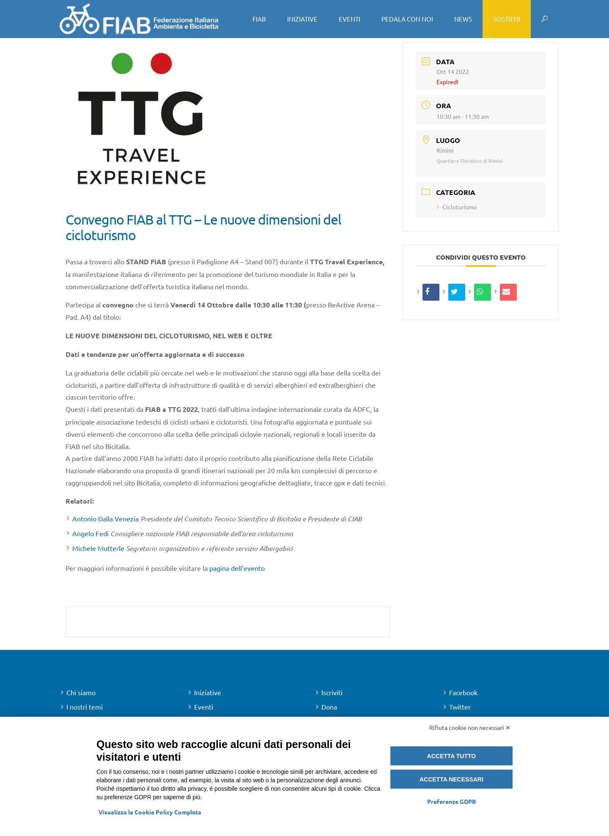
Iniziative (207, 692)
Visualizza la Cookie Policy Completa (150, 812)
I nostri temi (84, 706)
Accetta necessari (451, 779)
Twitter (460, 706)
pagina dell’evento (237, 568)
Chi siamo (81, 692)
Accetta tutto (451, 756)
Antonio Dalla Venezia (105, 518)
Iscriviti (332, 692)
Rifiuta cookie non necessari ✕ (469, 727)
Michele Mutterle (98, 548)
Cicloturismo (456, 207)
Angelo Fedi (90, 533)
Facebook (463, 692)
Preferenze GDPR (451, 801)
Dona (329, 706)
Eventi (203, 706)
